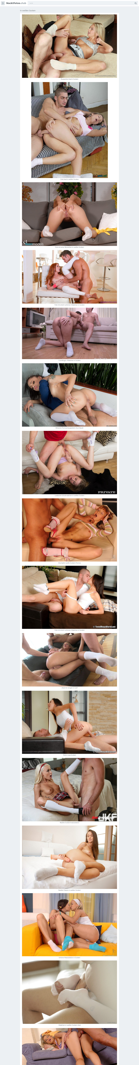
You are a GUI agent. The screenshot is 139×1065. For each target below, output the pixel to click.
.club (16, 3)
